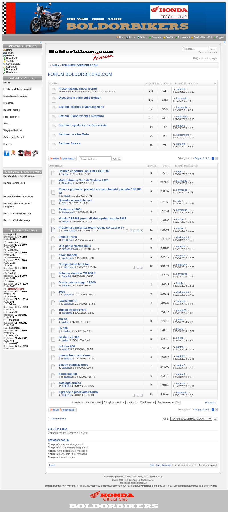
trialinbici (14, 320)
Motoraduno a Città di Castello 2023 (83, 180)
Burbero (12, 296)
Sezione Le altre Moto (74, 134)
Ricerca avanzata (207, 52)
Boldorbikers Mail (203, 37)
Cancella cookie (164, 465)
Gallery (144, 37)
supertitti (12, 234)
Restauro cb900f (70, 209)
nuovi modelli (68, 255)
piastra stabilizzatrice (73, 364)
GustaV (12, 273)
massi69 (13, 335)
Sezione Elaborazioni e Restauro (81, 116)
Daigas (65, 221)
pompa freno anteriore (74, 355)
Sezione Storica (69, 143)
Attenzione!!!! (68, 300)
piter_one (69, 267)
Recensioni (184, 37)
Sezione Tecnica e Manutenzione (81, 107)
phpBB (118, 476)
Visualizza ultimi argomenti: (98, 402)
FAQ (195, 58)
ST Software (131, 480)
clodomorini (14, 257)
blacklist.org (147, 480)
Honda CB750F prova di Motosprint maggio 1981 (92, 218)
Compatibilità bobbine (74, 264)
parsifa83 (67, 312)
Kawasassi (68, 212)
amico (63, 319)
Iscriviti (204, 58)
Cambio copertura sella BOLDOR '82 (84, 171)
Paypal (220, 37)
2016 (62, 291)
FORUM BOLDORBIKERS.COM (80, 65)
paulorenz (14, 328)
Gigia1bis (67, 183)
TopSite (170, 37)
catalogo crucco (70, 383)
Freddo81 (67, 239)
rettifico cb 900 (69, 337)
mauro (11, 281)
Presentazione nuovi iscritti (78, 88)
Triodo (12, 304)
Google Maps (13, 64)
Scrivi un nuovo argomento (62, 158)
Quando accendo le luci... (76, 200)
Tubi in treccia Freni (72, 309)
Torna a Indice (58, 418)
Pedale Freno (68, 236)
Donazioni (11, 69)
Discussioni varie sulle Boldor (79, 97)
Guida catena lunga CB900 (77, 282)
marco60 (13, 343)
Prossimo (210, 402)
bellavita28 (70, 230)
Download (157, 37)
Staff (151, 465)
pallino (65, 322)
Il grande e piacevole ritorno (78, 392)
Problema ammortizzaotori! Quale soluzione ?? (91, 227)
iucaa (65, 174)
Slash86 (66, 276)
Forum (132, 37)
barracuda (13, 242)
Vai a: (165, 418)
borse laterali (68, 373)
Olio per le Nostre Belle (75, 246)
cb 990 (63, 328)
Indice (55, 65)
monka (180, 219)
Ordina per (141, 402)
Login (214, 58)
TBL (64, 203)
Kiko (10, 265)
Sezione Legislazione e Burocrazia (82, 125)
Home (122, 37)
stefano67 (181, 264)
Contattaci (11, 67)
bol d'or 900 (67, 346)
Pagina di (202, 158)
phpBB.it (142, 483)
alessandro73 (69, 249)
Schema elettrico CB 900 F (77, 273)
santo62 (13, 312)
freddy (65, 285)
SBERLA (66, 386)
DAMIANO (13, 250)
